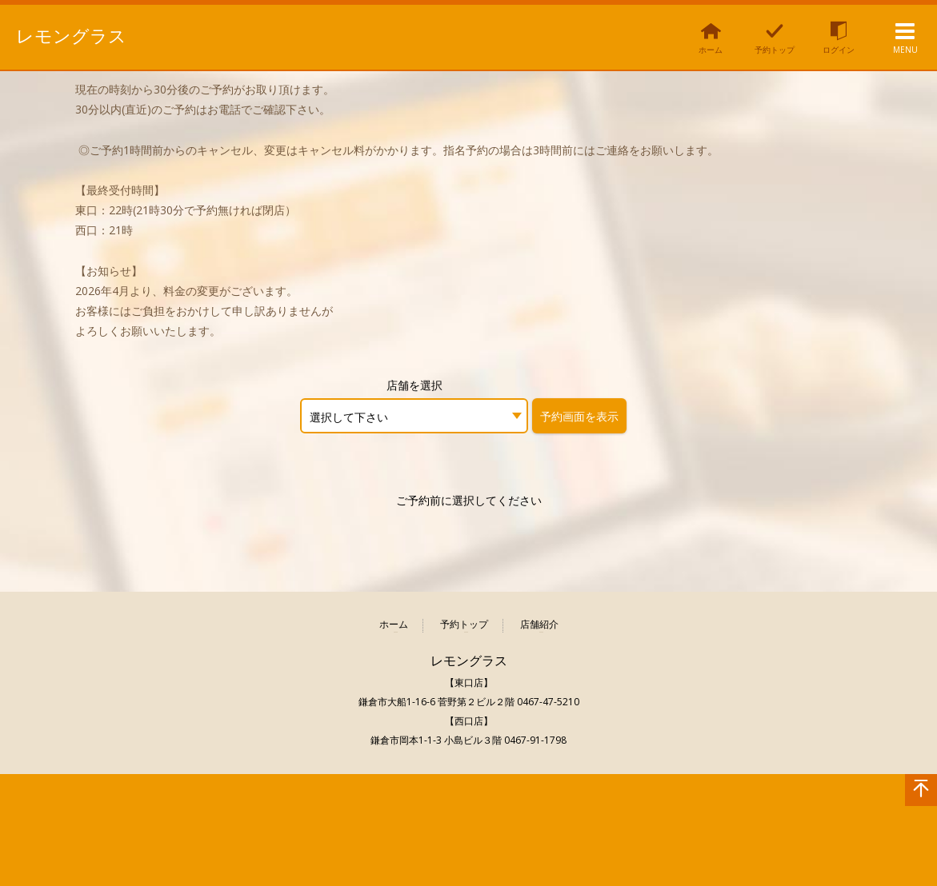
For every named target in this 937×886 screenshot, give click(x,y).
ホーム (393, 625)
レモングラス (71, 36)
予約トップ (464, 625)
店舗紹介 (539, 625)
